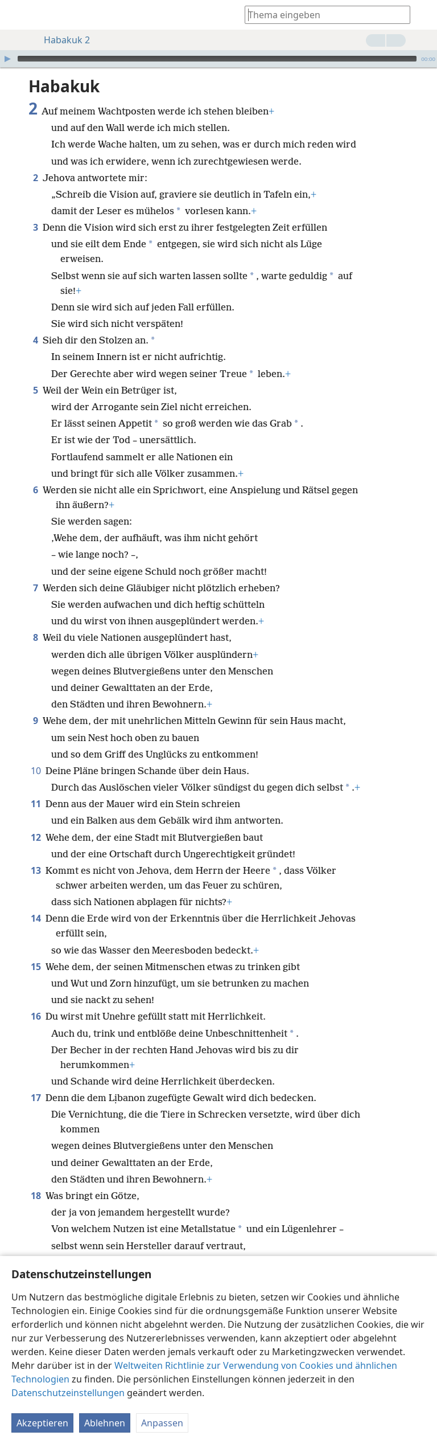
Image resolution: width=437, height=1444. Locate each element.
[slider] (217, 59)
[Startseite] (17, 14)
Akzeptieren (42, 1423)
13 (35, 870)
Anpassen (162, 1423)
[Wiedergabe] (7, 58)
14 (35, 918)
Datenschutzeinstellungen (68, 1392)
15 (35, 966)
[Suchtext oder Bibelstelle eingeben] (322, 14)
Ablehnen (104, 1423)
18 (35, 1195)
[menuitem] (17, 14)
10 (35, 770)
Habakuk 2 (61, 40)
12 (35, 837)
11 (35, 803)
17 (35, 1097)
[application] (218, 58)
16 (35, 1016)
